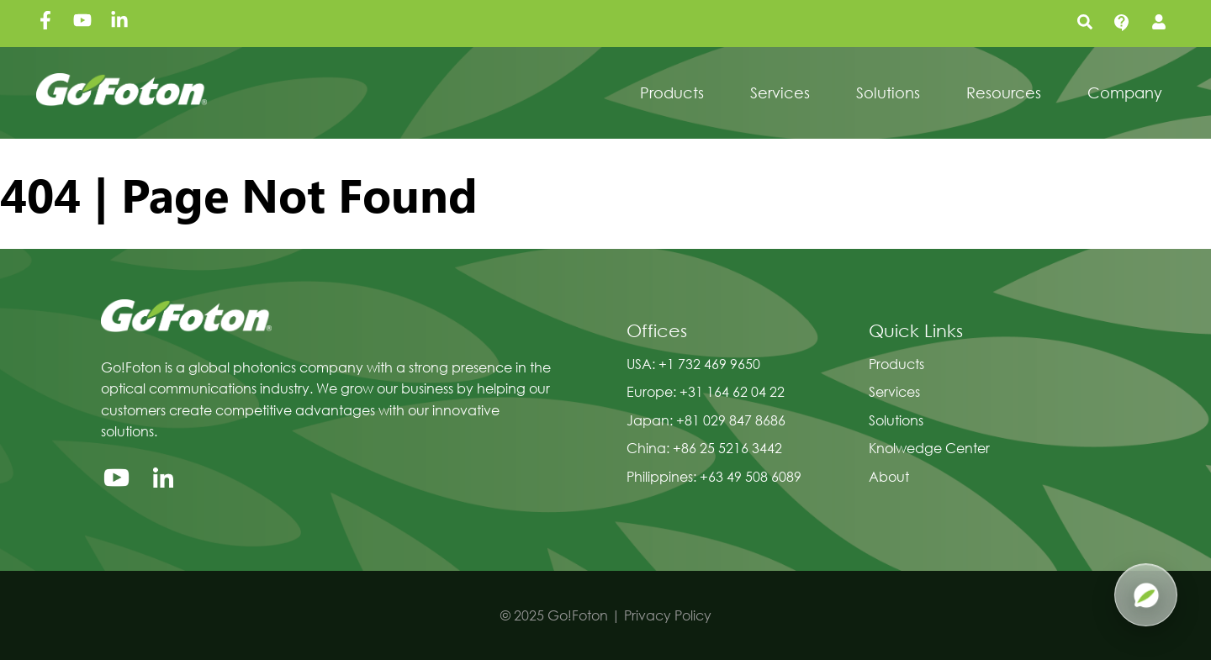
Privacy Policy (667, 615)
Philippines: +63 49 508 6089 (714, 476)
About (889, 476)
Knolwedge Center (929, 448)
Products (896, 363)
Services (894, 391)
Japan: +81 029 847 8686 (706, 420)
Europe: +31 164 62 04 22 (706, 391)
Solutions (896, 420)
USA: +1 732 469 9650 (693, 363)
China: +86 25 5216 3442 (704, 448)
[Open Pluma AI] (1145, 594)
